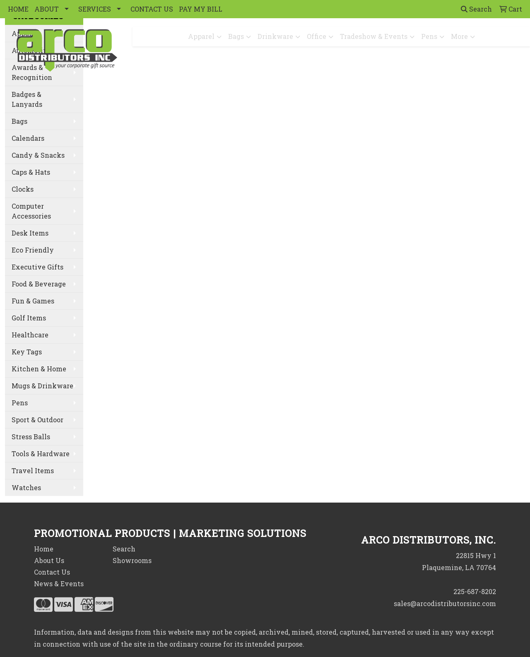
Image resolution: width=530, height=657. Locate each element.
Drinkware (275, 36)
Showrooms (132, 560)
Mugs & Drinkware (42, 385)
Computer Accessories (31, 211)
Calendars (28, 138)
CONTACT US (151, 9)
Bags (236, 36)
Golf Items (29, 317)
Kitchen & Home (39, 368)
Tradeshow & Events (373, 36)
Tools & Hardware (41, 453)
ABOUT (46, 9)
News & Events (59, 583)
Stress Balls (31, 436)
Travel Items (33, 470)
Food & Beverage (39, 283)
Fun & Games (33, 300)
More (459, 36)
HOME (18, 9)
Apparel (201, 36)
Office (316, 36)
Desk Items (30, 233)
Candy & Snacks (38, 155)
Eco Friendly (33, 249)
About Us (49, 560)
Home (43, 548)
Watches (26, 487)
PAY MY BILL (200, 9)
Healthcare (30, 334)
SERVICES (94, 9)
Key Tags (27, 351)
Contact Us (52, 572)
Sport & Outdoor (37, 419)
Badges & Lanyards (27, 99)
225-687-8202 (474, 591)
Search (476, 9)
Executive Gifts (37, 266)
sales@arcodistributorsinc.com (445, 603)
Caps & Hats (31, 172)
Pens (429, 36)
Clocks (23, 189)
